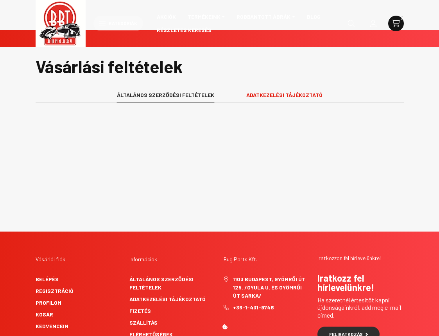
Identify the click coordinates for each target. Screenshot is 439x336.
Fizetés (140, 281)
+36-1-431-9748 (253, 277)
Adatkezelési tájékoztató (167, 269)
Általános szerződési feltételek (161, 253)
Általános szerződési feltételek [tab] (165, 65)
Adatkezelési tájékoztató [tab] (284, 65)
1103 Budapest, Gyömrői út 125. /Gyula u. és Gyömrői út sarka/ (269, 257)
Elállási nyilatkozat (159, 316)
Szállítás (143, 292)
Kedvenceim (52, 296)
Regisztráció (54, 261)
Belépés (47, 249)
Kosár (44, 284)
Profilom (48, 273)
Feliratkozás (348, 304)
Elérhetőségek (151, 304)
